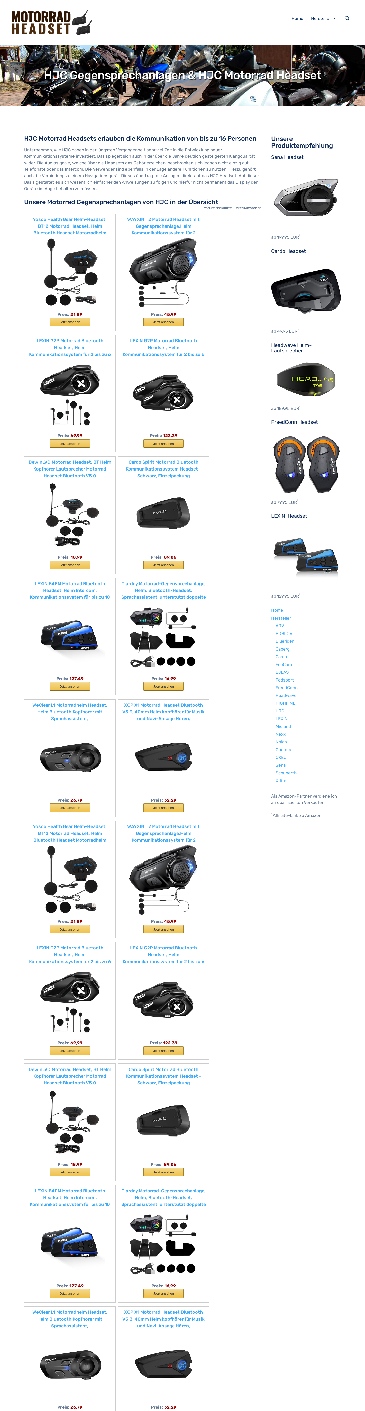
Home (297, 18)
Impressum (114, 1403)
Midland (283, 726)
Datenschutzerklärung (146, 1403)
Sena (281, 765)
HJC (280, 710)
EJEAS (282, 672)
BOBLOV (284, 633)
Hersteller (326, 18)
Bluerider (285, 641)
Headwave (286, 695)
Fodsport (285, 680)
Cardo (281, 656)
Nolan (281, 741)
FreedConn (287, 687)
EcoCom (284, 664)
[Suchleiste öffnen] (348, 18)
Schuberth (286, 772)
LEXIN (282, 718)
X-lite (281, 780)
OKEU (281, 757)
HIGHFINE (285, 703)
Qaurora (283, 749)
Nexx (281, 734)
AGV (280, 625)
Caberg (283, 649)
